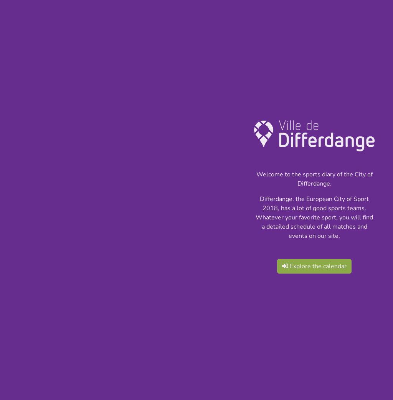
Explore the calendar (314, 266)
